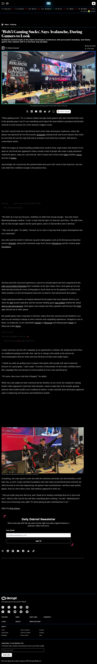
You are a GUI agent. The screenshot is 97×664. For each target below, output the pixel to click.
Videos (18, 621)
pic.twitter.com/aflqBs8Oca (39, 336)
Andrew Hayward (13, 48)
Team (3, 630)
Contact (41, 630)
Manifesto (4, 635)
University (47, 617)
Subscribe (6, 655)
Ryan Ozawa (15, 508)
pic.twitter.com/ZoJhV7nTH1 (51, 203)
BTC (3, 9)
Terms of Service (25, 630)
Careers (41, 632)
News (17, 617)
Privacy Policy (24, 635)
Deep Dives (33, 617)
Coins (4, 621)
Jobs (40, 635)
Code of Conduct (25, 632)
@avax (11, 203)
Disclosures (5, 632)
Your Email (10, 530)
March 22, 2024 (41, 341)
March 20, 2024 (28, 208)
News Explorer (35, 621)
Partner (5, 617)
